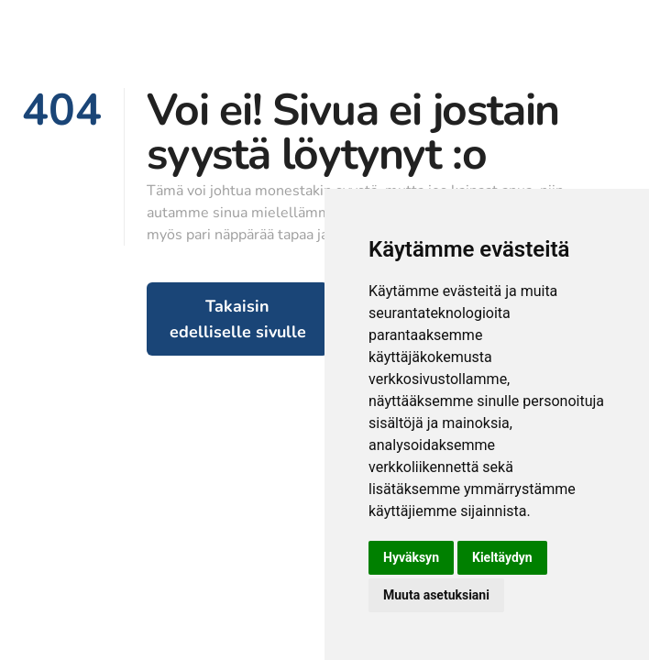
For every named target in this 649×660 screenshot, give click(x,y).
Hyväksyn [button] (411, 557)
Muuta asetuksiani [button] (436, 595)
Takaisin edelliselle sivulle (238, 319)
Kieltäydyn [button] (502, 557)
